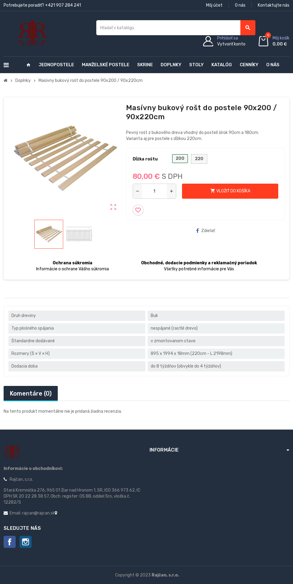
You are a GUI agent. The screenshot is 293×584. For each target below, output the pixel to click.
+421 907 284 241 (63, 5)
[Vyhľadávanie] (175, 27)
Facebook (10, 542)
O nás (240, 5)
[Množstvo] (154, 191)
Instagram (26, 542)
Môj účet (214, 5)
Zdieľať (205, 230)
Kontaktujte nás (273, 5)
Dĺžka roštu (145, 159)
